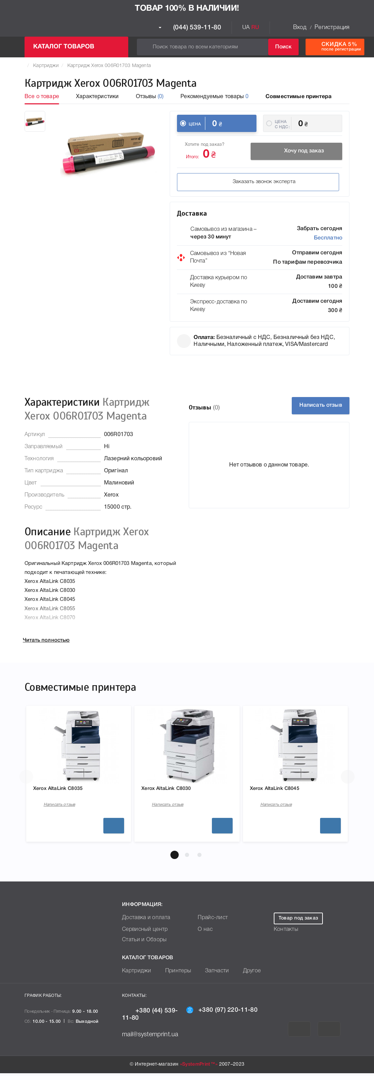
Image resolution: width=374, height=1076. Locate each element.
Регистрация (332, 27)
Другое (242, 974)
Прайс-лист (211, 920)
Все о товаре (42, 96)
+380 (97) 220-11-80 (222, 1012)
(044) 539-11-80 (190, 27)
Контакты (285, 932)
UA (246, 27)
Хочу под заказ (296, 152)
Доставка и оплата (143, 920)
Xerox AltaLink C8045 (281, 789)
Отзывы (150, 96)
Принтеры (173, 974)
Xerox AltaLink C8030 (172, 789)
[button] (174, 857)
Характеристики (97, 96)
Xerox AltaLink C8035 (64, 789)
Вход (299, 27)
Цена (195, 124)
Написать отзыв (314, 405)
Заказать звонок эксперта (224, 183)
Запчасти (209, 974)
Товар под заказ (298, 921)
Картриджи (45, 66)
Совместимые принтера (298, 96)
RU (255, 27)
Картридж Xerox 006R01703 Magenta (109, 66)
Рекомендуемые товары (214, 96)
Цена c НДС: (282, 124)
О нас (204, 932)
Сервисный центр (142, 932)
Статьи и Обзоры (142, 943)
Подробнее (114, 828)
